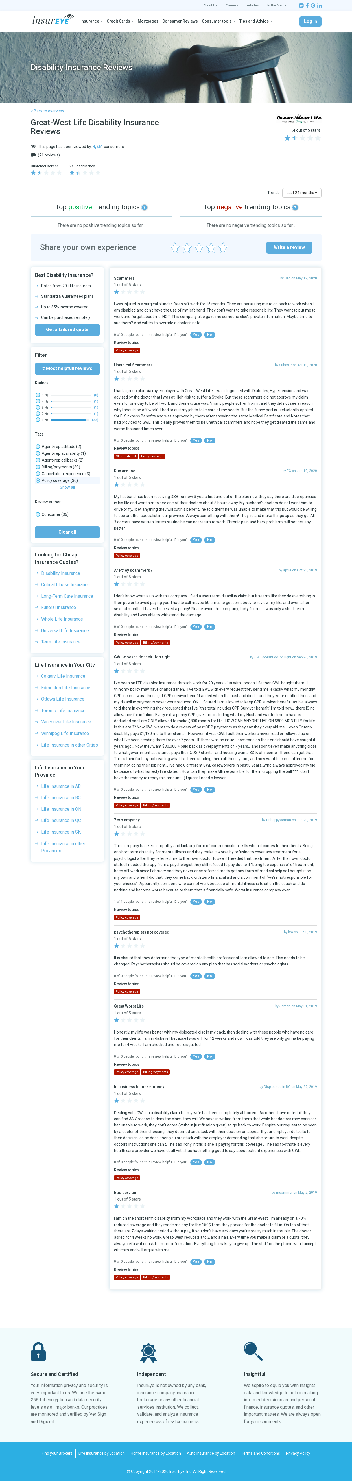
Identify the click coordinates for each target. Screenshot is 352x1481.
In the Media (277, 5)
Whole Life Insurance (62, 645)
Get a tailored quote (67, 329)
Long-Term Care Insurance (67, 622)
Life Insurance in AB (61, 812)
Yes (196, 335)
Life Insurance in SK (61, 858)
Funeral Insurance (58, 634)
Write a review (289, 247)
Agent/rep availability (61, 453)
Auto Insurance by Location (211, 1453)
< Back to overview (47, 111)
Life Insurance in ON (61, 835)
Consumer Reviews (180, 21)
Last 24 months (302, 192)
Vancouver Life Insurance (66, 748)
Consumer (52, 541)
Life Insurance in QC (61, 847)
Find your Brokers (57, 1453)
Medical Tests (54, 507)
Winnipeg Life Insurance (65, 760)
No (209, 335)
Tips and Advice (254, 21)
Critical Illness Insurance (65, 611)
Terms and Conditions (260, 1453)
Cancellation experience (63, 473)
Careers (232, 5)
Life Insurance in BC (61, 824)
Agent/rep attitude (58, 446)
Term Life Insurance (60, 668)
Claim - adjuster (56, 480)
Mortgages (148, 21)
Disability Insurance (60, 600)
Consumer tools (217, 21)
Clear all (67, 558)
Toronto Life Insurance (63, 737)
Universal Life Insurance (65, 657)
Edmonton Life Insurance (65, 714)
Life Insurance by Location (101, 1453)
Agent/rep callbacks (60, 460)
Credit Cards (118, 21)
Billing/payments (58, 467)
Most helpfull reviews (67, 368)
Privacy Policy (298, 1453)
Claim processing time (61, 494)
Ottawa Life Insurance (62, 725)
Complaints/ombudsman (65, 501)
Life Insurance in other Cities (69, 771)
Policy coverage (57, 514)
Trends (273, 192)
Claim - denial (54, 487)
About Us (210, 5)
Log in (310, 21)
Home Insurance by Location (156, 1453)
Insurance (89, 21)
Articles (253, 5)
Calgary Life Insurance (63, 702)
